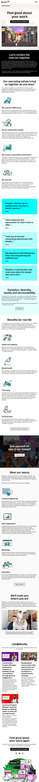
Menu (36, 2)
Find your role (19, 455)
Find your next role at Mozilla (19, 21)
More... (7, 211)
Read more (19, 308)
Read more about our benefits (19, 429)
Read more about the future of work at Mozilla (19, 633)
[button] (19, 36)
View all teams (20, 584)
